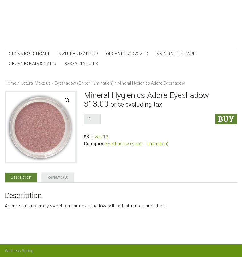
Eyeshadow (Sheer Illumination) (84, 83)
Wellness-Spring (67, 25)
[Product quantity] (92, 119)
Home (10, 83)
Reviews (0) (57, 177)
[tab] (21, 177)
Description (21, 177)
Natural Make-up (35, 83)
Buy (226, 119)
